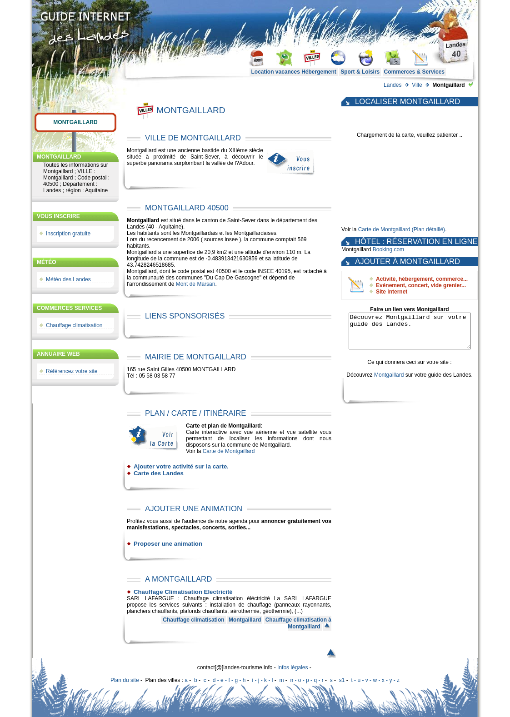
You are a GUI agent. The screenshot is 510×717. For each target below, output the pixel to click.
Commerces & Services (414, 72)
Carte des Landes (159, 473)
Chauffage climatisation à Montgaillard (298, 623)
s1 (342, 680)
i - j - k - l (262, 680)
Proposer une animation (168, 543)
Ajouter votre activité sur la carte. (181, 466)
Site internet (391, 292)
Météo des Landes (68, 279)
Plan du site (124, 680)
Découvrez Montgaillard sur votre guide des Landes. (409, 334)
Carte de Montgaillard (229, 451)
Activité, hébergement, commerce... (422, 279)
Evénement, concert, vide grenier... (421, 285)
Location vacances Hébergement (293, 72)
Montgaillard (75, 122)
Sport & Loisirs (360, 72)
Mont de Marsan (195, 284)
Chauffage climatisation (74, 325)
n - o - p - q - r (306, 680)
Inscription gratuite (68, 233)
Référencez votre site (71, 371)
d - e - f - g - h (229, 680)
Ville (417, 85)
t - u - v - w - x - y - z (375, 680)
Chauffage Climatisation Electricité (183, 591)
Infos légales (292, 667)
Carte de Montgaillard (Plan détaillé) (401, 229)
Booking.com (388, 249)
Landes (392, 85)
